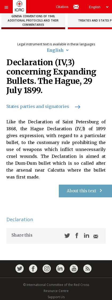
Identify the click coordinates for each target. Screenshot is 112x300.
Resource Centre (56, 291)
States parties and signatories (41, 106)
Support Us (56, 297)
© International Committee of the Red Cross (56, 284)
